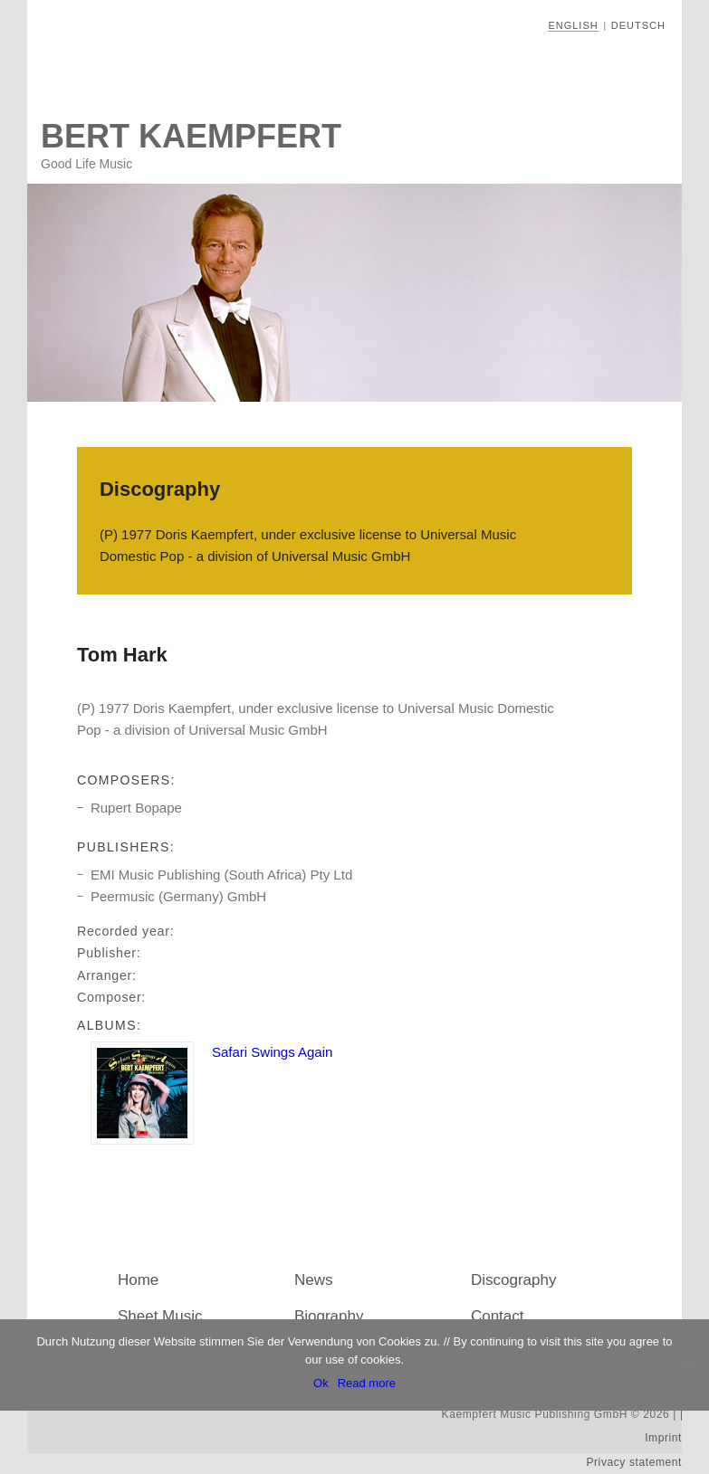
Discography (514, 1280)
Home (138, 1280)
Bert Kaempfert (191, 136)
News (313, 1280)
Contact (497, 1316)
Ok (321, 1383)
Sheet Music (160, 1316)
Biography (329, 1316)
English (573, 25)
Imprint (663, 1437)
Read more (367, 1383)
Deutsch (638, 25)
